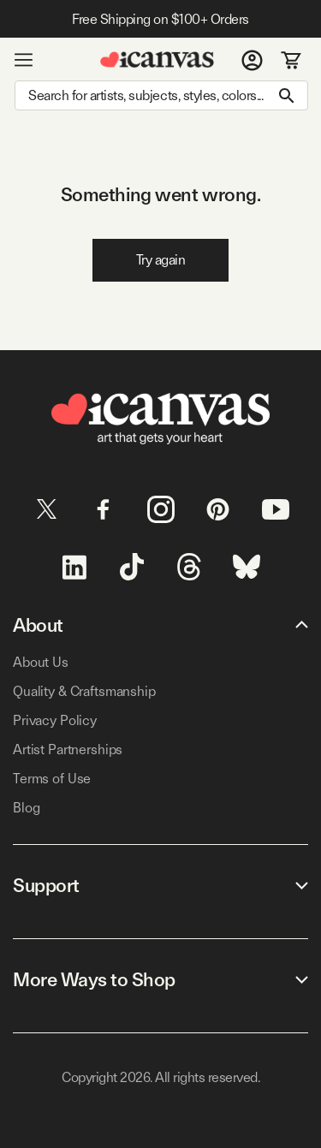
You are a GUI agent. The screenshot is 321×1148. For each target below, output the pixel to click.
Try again (161, 260)
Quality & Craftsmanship (84, 691)
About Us (40, 662)
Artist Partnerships (67, 749)
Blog (26, 808)
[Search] (161, 95)
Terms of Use (52, 778)
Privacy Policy (55, 720)
